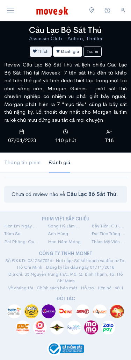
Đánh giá (67, 51)
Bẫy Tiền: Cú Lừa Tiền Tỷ (109, 226)
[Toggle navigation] (10, 10)
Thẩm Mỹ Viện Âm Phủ (109, 242)
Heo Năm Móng (64, 242)
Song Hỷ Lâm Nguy (65, 226)
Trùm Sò (12, 234)
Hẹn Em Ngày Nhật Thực (21, 226)
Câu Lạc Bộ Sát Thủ (65, 30)
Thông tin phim (22, 162)
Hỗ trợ (87, 288)
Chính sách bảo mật (57, 288)
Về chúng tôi (20, 288)
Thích (41, 51)
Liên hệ (104, 288)
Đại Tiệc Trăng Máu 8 (109, 234)
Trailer (93, 51)
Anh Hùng (58, 234)
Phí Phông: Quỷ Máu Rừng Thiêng (21, 242)
